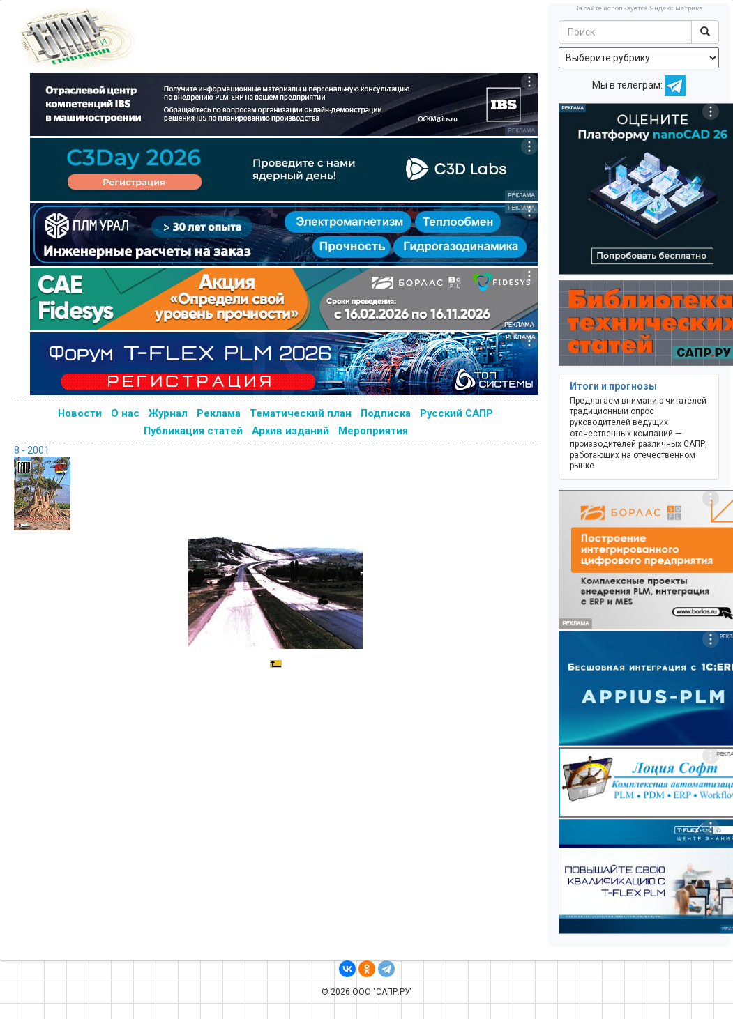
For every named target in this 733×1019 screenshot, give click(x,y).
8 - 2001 (32, 450)
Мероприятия (373, 430)
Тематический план (301, 413)
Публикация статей (193, 430)
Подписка (386, 413)
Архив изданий (290, 430)
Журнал (168, 413)
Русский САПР (456, 413)
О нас (125, 413)
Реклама (219, 413)
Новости (80, 413)
